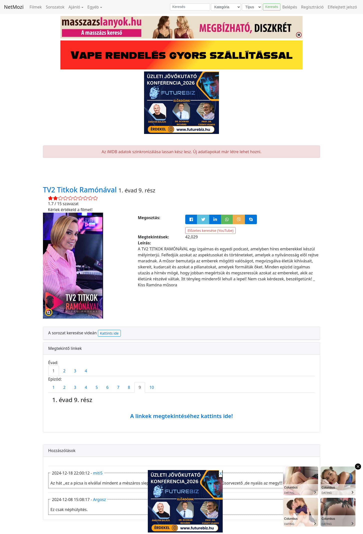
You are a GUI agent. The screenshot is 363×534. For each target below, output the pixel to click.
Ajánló (74, 7)
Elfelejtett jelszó (342, 7)
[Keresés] (190, 6)
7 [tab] (118, 387)
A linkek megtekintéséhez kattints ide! (181, 416)
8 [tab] (129, 387)
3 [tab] (75, 371)
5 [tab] (97, 387)
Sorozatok (55, 7)
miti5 (98, 473)
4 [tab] (86, 371)
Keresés (271, 7)
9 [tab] (140, 387)
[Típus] (252, 7)
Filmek (35, 7)
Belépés (289, 7)
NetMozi (13, 6)
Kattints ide (109, 333)
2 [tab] (64, 371)
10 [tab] (151, 387)
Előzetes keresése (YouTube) (210, 230)
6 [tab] (107, 387)
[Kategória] (226, 7)
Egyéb (93, 7)
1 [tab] (53, 371)
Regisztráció (312, 7)
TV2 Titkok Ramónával (81, 189)
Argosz (99, 499)
